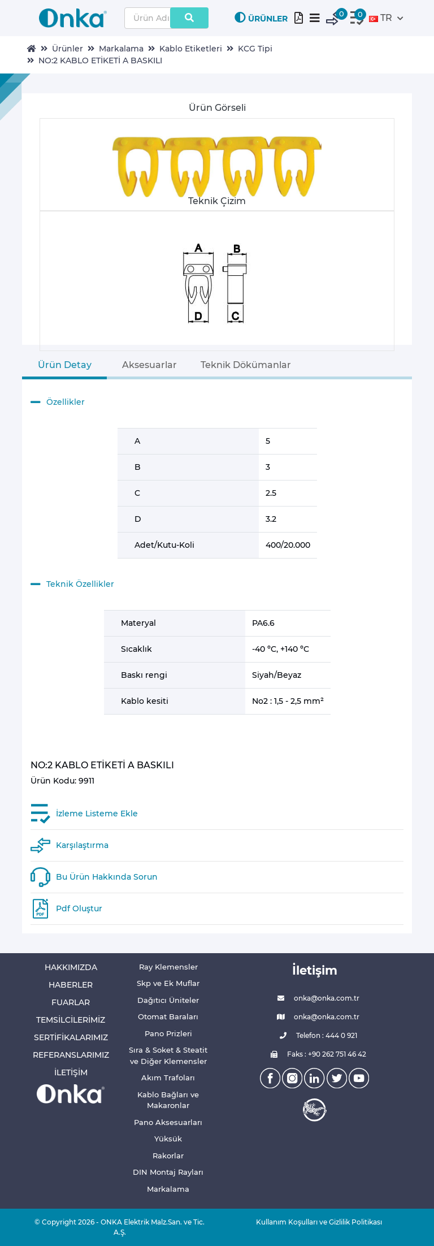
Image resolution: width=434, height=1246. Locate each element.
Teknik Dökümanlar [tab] (246, 365)
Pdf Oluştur (79, 908)
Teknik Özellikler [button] (72, 584)
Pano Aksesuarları (168, 1122)
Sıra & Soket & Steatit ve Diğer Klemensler (168, 1055)
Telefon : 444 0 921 (314, 1036)
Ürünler (67, 49)
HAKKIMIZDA (71, 967)
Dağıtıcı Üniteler (168, 1000)
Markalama (121, 49)
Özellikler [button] (58, 402)
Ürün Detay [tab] (65, 365)
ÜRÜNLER (261, 18)
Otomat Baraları (168, 1016)
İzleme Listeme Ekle (97, 813)
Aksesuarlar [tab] (149, 365)
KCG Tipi (255, 49)
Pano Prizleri (168, 1033)
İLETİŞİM (71, 1072)
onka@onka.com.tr (314, 998)
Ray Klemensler (168, 966)
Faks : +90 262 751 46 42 (314, 1054)
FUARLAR (70, 1002)
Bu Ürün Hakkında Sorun (107, 877)
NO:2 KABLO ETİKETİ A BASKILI (100, 60)
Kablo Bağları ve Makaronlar (168, 1100)
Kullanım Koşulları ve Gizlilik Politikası (315, 1222)
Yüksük (168, 1138)
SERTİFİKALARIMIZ (71, 1037)
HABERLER (71, 985)
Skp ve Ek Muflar (168, 983)
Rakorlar (168, 1155)
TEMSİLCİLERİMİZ (70, 1020)
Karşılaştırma (82, 845)
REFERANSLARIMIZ (71, 1055)
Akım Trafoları (168, 1077)
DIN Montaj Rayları (168, 1171)
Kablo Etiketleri (190, 49)
